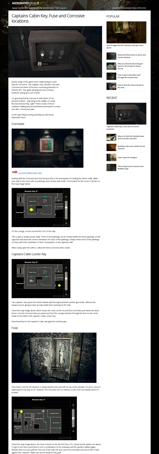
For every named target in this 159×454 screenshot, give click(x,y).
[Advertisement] (82, 96)
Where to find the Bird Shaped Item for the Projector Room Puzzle (130, 66)
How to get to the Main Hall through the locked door (129, 76)
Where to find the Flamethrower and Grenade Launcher (131, 137)
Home (14, 8)
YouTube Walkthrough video (30, 173)
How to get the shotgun (127, 157)
